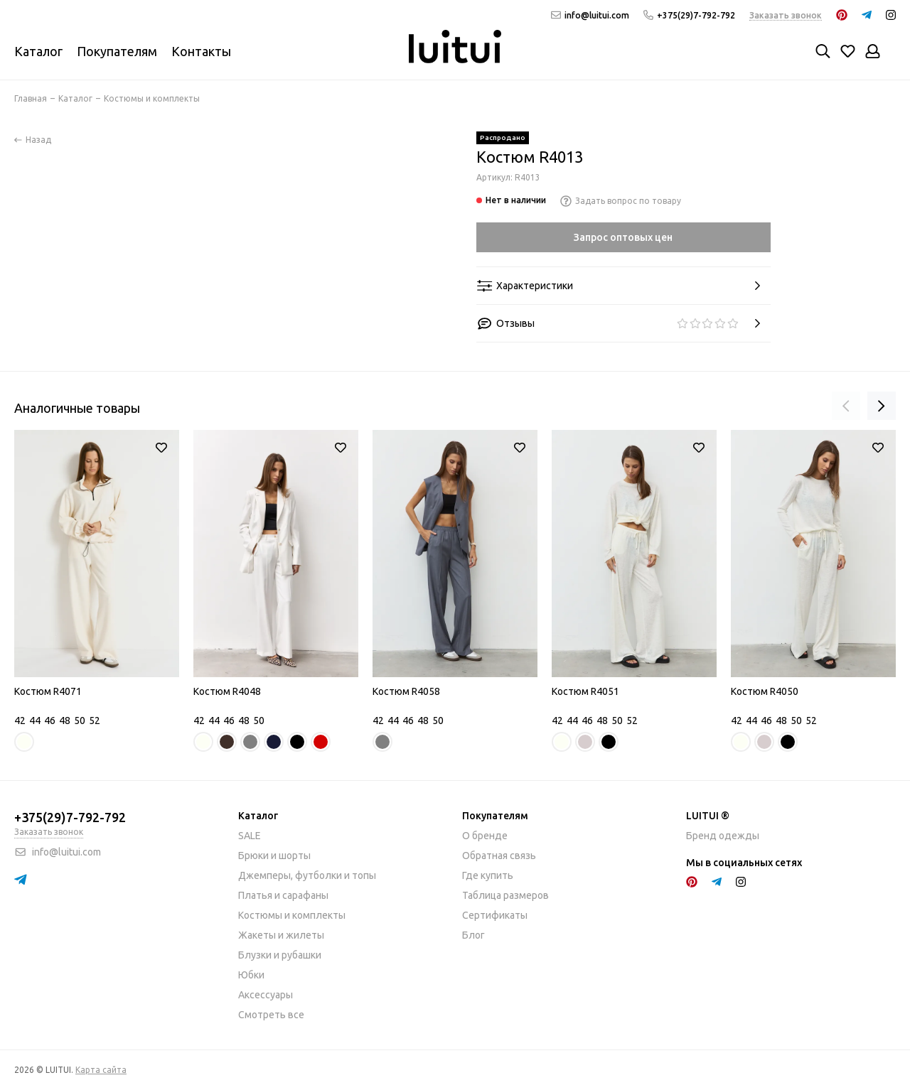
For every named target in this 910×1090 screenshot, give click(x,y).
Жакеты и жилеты (281, 935)
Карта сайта (101, 1069)
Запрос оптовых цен (623, 237)
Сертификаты (495, 915)
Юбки (251, 975)
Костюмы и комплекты (292, 915)
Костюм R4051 (585, 691)
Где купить (487, 875)
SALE (249, 835)
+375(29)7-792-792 (689, 15)
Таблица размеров (505, 895)
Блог (473, 935)
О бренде (485, 835)
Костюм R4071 (48, 691)
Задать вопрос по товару (620, 200)
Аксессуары (265, 994)
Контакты (201, 51)
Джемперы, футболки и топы (307, 875)
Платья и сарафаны (283, 895)
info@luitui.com (590, 15)
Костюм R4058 (406, 691)
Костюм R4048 (227, 691)
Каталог (38, 51)
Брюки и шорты (274, 855)
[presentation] (846, 406)
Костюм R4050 (764, 691)
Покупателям (117, 51)
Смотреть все (271, 1014)
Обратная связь (499, 855)
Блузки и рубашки (279, 955)
